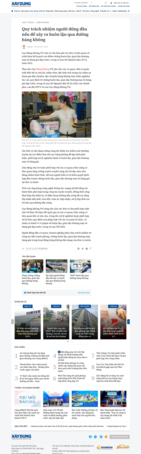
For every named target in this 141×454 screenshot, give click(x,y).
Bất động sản (94, 6)
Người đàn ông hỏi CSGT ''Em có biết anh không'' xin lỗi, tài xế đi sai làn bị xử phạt (56, 332)
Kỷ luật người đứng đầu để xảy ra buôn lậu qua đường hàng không (55, 279)
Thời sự (17, 11)
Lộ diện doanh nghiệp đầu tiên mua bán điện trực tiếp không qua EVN (28, 332)
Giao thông (33, 11)
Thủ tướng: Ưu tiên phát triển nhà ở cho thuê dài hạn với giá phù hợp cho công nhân (111, 356)
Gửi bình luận (84, 293)
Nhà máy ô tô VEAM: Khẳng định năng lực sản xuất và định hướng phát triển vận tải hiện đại (55, 414)
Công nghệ (94, 11)
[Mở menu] (129, 11)
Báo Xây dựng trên (37, 248)
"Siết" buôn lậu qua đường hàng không (79, 276)
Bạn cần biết (21, 426)
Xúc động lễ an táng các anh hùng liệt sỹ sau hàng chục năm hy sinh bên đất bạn (110, 378)
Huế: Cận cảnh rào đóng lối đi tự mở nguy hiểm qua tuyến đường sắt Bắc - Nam (34, 378)
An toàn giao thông (108, 6)
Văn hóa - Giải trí (74, 11)
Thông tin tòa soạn (119, 437)
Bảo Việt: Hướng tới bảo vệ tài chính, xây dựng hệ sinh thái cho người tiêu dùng (85, 414)
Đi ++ (109, 11)
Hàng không (42, 22)
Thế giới (103, 11)
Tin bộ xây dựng (124, 6)
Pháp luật (49, 11)
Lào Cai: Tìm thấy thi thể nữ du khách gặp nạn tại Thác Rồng (110, 367)
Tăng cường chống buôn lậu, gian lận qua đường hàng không (31, 279)
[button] (70, 341)
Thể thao (85, 11)
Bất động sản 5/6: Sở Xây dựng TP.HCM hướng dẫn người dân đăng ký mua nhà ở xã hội (72, 356)
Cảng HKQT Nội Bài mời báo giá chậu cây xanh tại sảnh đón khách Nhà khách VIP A (27, 414)
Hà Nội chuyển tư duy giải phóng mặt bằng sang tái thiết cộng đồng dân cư (84, 332)
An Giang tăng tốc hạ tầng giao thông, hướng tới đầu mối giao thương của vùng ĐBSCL (34, 356)
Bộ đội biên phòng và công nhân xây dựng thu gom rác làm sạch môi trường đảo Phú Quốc (72, 367)
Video (114, 11)
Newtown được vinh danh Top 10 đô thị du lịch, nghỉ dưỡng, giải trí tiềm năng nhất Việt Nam (67, 426)
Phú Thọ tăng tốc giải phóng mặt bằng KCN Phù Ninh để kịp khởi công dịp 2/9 (72, 378)
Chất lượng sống (60, 11)
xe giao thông (81, 6)
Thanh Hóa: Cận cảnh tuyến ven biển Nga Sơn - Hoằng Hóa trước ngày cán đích (34, 367)
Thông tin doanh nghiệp (27, 388)
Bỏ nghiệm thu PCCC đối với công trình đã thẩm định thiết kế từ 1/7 (113, 332)
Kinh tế (42, 11)
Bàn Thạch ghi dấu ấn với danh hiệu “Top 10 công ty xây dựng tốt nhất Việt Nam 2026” (113, 414)
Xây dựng (25, 11)
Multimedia (122, 11)
